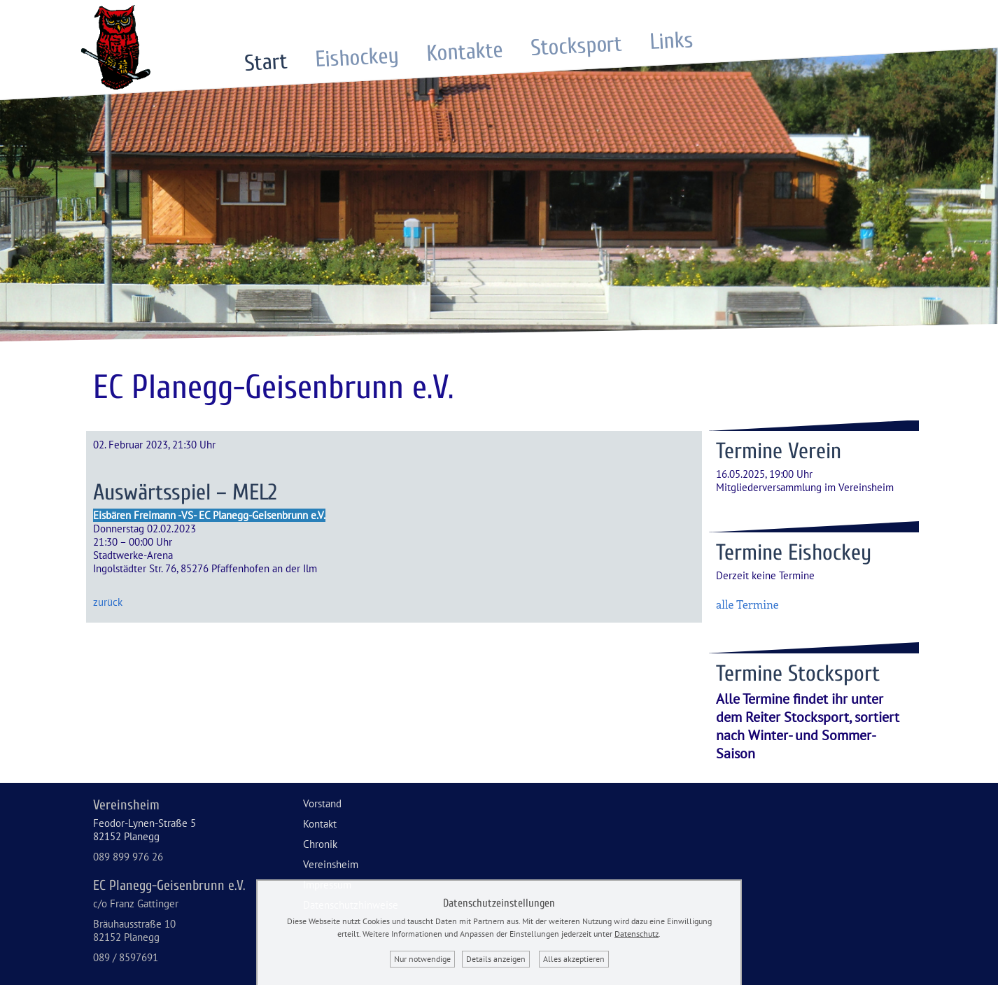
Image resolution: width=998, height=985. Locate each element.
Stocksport (576, 45)
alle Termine (747, 604)
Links (671, 41)
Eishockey (357, 57)
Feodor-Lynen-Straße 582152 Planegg (144, 829)
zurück (107, 602)
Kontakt (320, 823)
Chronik (320, 844)
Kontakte (464, 51)
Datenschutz (636, 933)
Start (266, 62)
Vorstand (322, 803)
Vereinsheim (330, 864)
